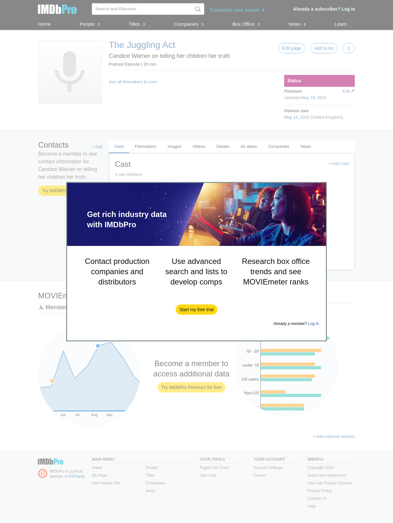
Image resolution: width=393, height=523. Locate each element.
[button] (196, 309)
